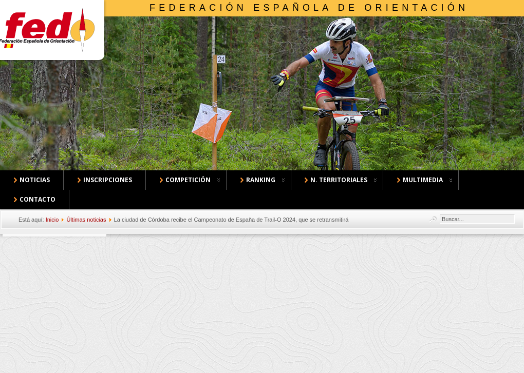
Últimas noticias (86, 220)
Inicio (52, 220)
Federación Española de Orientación (309, 8)
